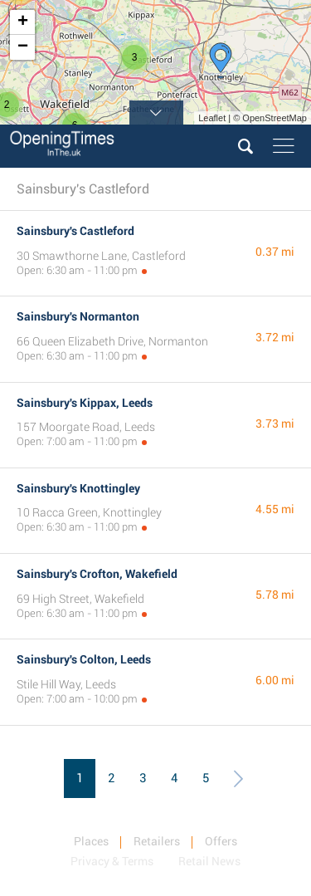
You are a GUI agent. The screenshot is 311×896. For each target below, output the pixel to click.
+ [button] (22, 22)
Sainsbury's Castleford (75, 230)
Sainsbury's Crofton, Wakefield (97, 573)
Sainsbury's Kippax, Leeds (85, 402)
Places (91, 841)
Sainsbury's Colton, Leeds (84, 659)
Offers (221, 841)
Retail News (209, 861)
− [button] (22, 47)
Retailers (157, 841)
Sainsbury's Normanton (78, 316)
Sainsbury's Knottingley (78, 488)
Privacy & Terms (111, 861)
